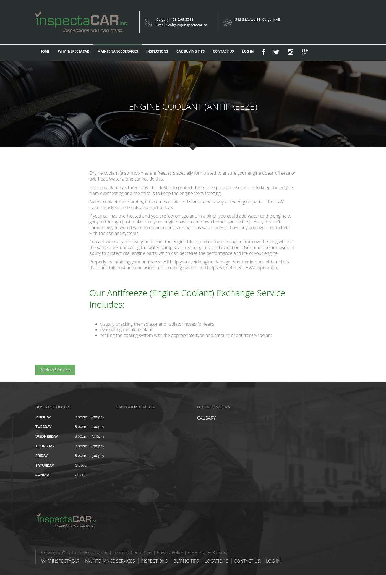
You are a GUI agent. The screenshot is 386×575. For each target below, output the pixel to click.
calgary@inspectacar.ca (187, 24)
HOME (45, 51)
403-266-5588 (182, 19)
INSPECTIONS (157, 51)
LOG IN (248, 51)
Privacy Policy (170, 552)
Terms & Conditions (132, 552)
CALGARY (206, 418)
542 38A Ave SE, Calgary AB (257, 19)
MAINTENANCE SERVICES (118, 51)
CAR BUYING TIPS (190, 51)
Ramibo (220, 552)
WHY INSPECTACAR (73, 51)
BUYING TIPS (186, 561)
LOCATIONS (216, 561)
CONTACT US (223, 51)
